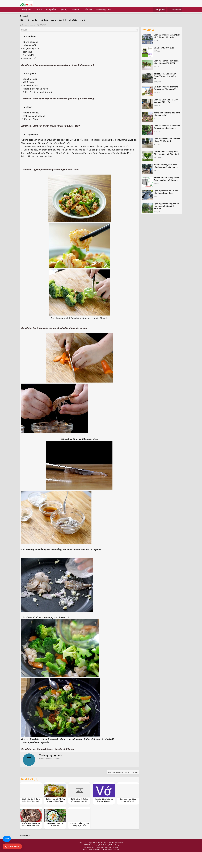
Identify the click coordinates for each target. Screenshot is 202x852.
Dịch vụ (63, 9)
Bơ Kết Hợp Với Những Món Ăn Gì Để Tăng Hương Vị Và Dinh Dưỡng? (55, 802)
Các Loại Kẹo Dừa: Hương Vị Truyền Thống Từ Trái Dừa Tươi (128, 802)
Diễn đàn (88, 9)
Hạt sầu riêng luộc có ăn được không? (104, 800)
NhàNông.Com (103, 9)
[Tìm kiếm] (174, 9)
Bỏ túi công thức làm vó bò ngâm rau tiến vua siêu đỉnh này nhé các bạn (79, 802)
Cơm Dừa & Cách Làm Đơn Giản (55, 824)
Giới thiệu (75, 9)
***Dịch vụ (148, 30)
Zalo (7, 838)
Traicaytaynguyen (29, 25)
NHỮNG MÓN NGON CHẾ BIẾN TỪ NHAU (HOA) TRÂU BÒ (31, 825)
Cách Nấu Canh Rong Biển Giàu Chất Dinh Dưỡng (31, 801)
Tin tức (38, 9)
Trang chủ (27, 9)
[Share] (136, 30)
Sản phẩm (51, 9)
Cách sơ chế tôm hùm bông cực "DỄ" (79, 824)
